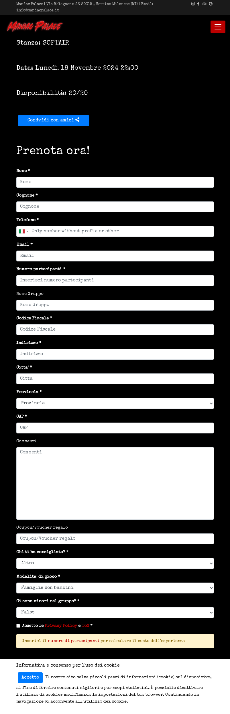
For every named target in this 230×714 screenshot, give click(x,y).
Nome (21, 171)
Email (22, 245)
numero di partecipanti (73, 641)
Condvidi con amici (53, 120)
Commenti (26, 441)
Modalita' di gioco (36, 577)
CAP (19, 417)
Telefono (26, 220)
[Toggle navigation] (218, 27)
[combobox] (23, 231)
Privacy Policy (61, 626)
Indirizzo (27, 343)
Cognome (25, 195)
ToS (85, 626)
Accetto (30, 677)
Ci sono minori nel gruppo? (46, 601)
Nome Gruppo (30, 294)
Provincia (27, 392)
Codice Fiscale (32, 318)
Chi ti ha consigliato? (40, 552)
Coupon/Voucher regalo (42, 527)
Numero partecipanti (39, 269)
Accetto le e (55, 626)
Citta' (22, 367)
